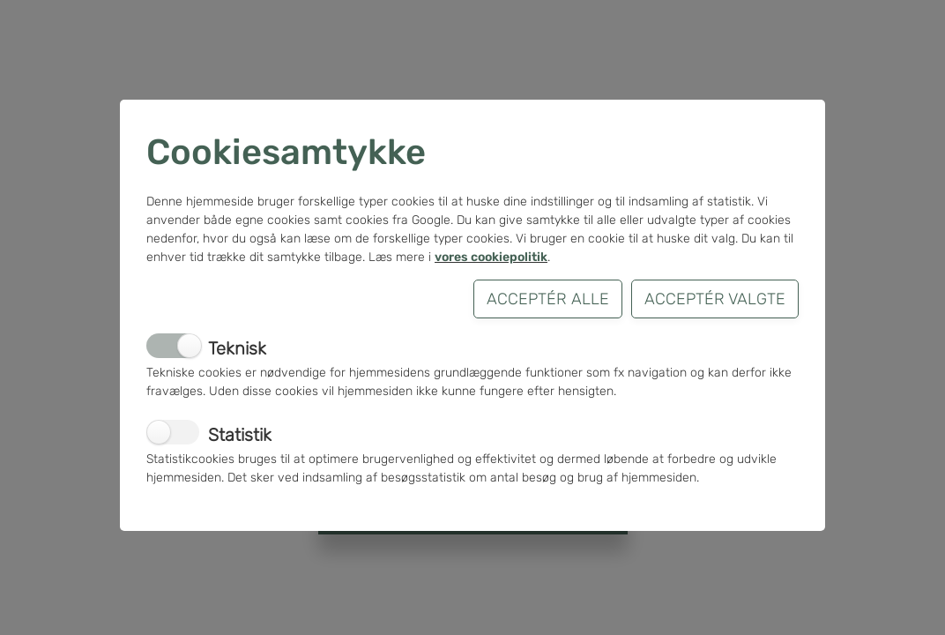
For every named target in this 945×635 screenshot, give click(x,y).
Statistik (240, 434)
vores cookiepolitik (491, 257)
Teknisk (237, 348)
